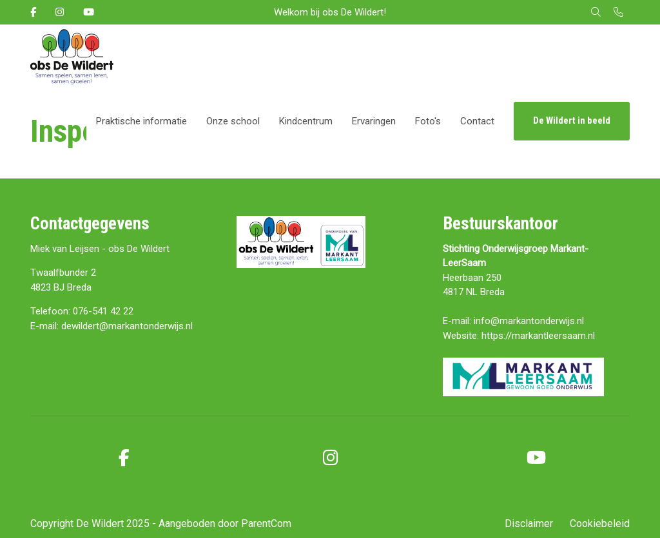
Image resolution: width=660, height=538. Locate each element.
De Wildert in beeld (571, 120)
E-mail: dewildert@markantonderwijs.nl (111, 326)
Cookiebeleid (600, 523)
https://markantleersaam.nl (538, 335)
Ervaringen (374, 121)
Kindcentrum (306, 121)
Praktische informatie (141, 121)
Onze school (233, 121)
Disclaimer (529, 523)
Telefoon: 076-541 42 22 (81, 311)
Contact (477, 121)
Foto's (428, 121)
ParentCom (266, 523)
